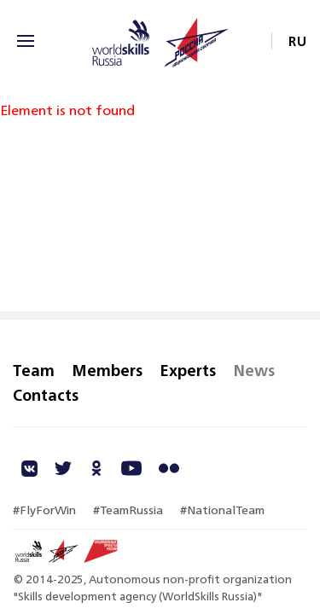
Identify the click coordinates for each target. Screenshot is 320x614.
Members (107, 370)
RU (297, 41)
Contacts (46, 394)
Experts (188, 370)
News (254, 370)
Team (34, 370)
